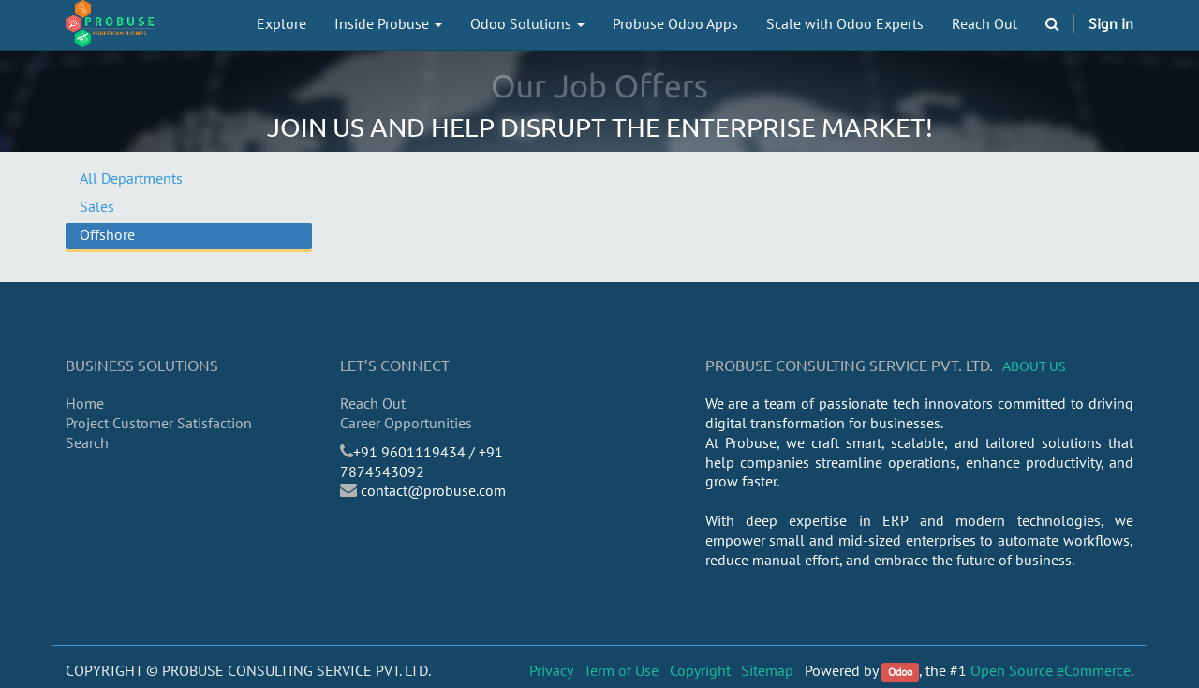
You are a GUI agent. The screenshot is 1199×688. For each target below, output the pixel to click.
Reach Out (373, 403)
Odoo (900, 672)
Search (87, 442)
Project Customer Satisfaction (159, 422)
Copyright (700, 670)
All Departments (131, 178)
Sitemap (767, 670)
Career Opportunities (406, 422)
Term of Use (621, 670)
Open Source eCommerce (1050, 670)
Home (85, 403)
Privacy (551, 670)
